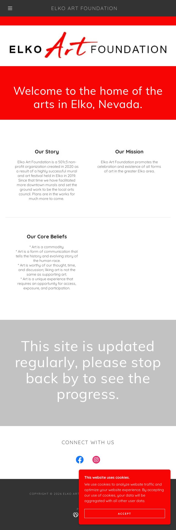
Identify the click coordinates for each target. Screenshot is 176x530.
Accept (124, 513)
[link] (84, 8)
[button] (10, 8)
